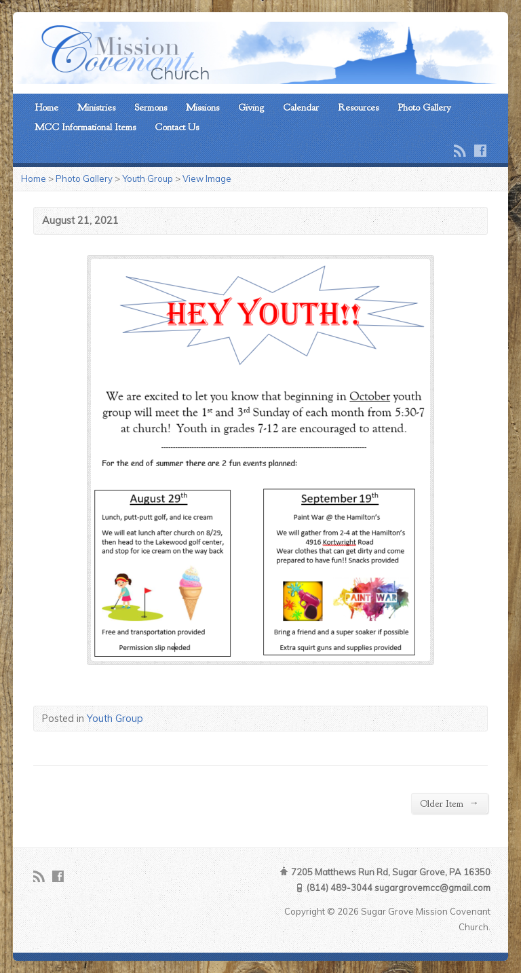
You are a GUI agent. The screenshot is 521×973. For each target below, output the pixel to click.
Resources (358, 107)
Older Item (449, 803)
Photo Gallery (424, 107)
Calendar (301, 107)
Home (46, 107)
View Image (206, 178)
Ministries (96, 107)
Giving (251, 107)
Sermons (150, 107)
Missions (202, 107)
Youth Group (147, 178)
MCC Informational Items (85, 127)
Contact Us (177, 127)
